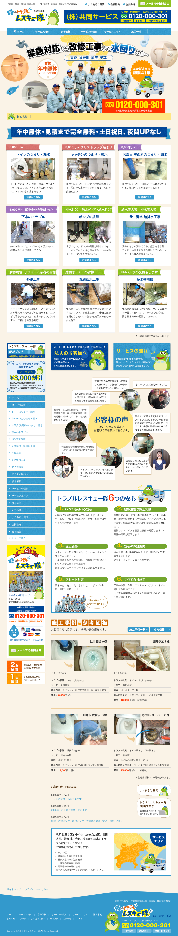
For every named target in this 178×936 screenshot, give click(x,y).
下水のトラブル (20, 432)
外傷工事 (16, 453)
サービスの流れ (89, 31)
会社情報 (16, 531)
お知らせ (130, 4)
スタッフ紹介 (19, 538)
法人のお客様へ (20, 474)
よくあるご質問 (96, 4)
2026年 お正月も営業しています (69, 810)
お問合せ (16, 524)
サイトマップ (14, 889)
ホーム (20, 31)
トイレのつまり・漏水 (23, 411)
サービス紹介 (42, 31)
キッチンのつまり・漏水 (24, 418)
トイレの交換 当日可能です (66, 799)
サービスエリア (112, 31)
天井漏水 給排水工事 (23, 446)
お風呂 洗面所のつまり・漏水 (27, 425)
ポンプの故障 (19, 439)
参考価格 (65, 31)
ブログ (23, 919)
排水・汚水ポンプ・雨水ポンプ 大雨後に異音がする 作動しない (86, 821)
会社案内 (115, 4)
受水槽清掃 (17, 466)
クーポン (80, 919)
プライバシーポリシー (36, 889)
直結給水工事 (19, 460)
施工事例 (136, 31)
